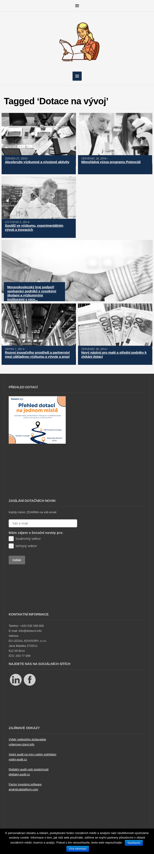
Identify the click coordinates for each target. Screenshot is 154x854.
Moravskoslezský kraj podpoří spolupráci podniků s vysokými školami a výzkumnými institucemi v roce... (31, 289)
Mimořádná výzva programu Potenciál (108, 162)
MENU (77, 5)
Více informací (77, 848)
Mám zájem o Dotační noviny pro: (36, 532)
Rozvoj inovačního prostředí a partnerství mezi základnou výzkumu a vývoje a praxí (37, 349)
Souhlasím (133, 842)
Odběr (16, 560)
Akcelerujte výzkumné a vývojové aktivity (37, 162)
